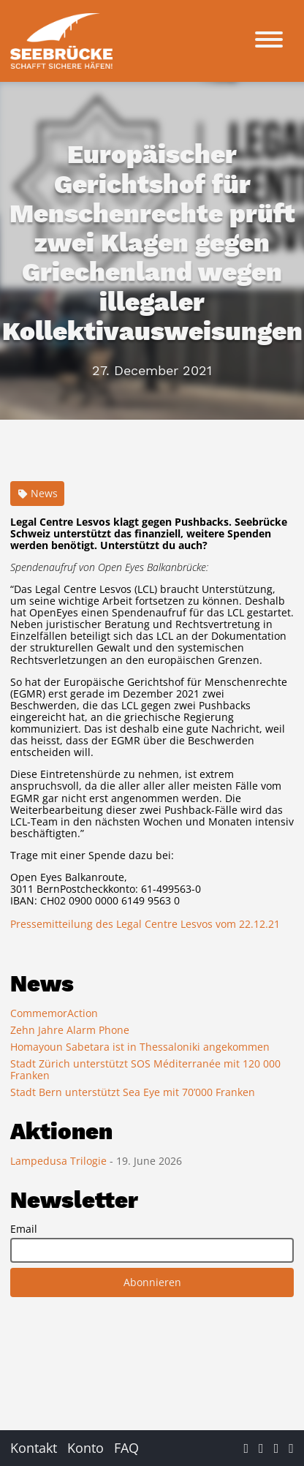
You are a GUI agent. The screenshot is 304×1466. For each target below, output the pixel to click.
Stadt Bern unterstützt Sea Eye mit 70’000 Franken (132, 1092)
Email (23, 1229)
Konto (85, 1447)
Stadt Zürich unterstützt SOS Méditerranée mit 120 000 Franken (145, 1069)
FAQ (126, 1447)
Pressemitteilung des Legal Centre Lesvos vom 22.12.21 (145, 924)
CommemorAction (54, 1013)
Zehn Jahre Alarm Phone (69, 1030)
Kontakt (33, 1447)
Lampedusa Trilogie (60, 1161)
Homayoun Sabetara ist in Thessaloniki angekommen (140, 1047)
